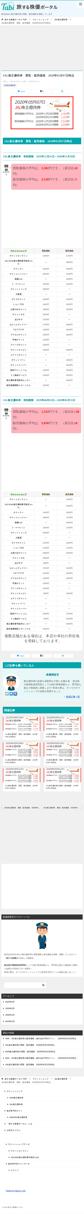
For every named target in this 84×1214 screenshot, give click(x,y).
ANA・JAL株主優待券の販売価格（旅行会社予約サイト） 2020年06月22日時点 (40, 1058)
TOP (16, 19)
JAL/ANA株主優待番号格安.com (25, 1157)
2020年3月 (10, 1021)
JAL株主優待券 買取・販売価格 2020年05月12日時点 (21, 787)
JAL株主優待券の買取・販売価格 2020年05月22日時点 (62, 787)
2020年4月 (10, 1015)
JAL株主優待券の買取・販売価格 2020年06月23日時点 (30, 1045)
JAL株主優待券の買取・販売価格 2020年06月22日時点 (30, 1064)
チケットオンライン (20, 1151)
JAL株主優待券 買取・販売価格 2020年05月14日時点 (62, 761)
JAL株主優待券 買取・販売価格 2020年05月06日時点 (23, 808)
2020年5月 (10, 1008)
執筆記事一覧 (73, 697)
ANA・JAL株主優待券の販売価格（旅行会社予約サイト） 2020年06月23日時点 (40, 1038)
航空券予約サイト (14, 1111)
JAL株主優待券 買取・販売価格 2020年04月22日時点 (62, 735)
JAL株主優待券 (9, 85)
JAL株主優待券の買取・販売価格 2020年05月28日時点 (21, 761)
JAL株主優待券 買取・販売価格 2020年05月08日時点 (63, 808)
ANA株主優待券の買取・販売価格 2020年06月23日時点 (30, 1051)
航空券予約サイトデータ (19, 1164)
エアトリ (15, 1170)
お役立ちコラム (13, 1130)
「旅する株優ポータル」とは (19, 1124)
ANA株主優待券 (16, 1098)
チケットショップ (14, 1091)
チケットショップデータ (19, 1144)
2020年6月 (10, 1002)
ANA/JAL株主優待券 (18, 1117)
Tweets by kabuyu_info (15, 1191)
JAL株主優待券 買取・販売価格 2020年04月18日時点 (21, 735)
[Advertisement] (42, 46)
